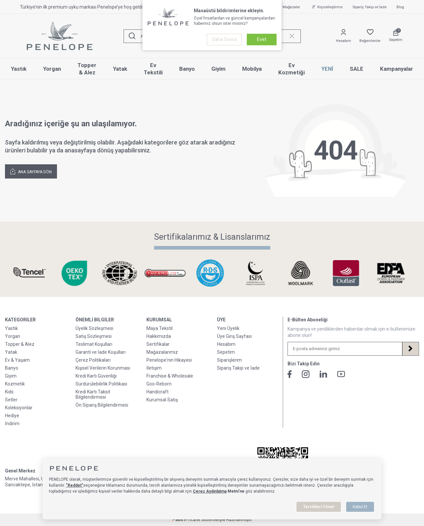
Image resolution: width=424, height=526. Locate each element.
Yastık (18, 68)
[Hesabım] (343, 36)
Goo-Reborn (159, 383)
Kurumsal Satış (162, 399)
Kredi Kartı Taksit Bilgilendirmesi (93, 394)
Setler (11, 399)
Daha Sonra (224, 39)
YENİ (327, 68)
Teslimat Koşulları (94, 344)
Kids (9, 391)
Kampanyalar (396, 68)
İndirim (12, 423)
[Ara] (132, 36)
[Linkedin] (323, 374)
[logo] (59, 36)
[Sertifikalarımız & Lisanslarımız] (31, 273)
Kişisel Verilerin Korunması (103, 368)
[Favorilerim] (370, 36)
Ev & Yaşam (17, 360)
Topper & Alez (87, 69)
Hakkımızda (158, 336)
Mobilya (252, 68)
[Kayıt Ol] (410, 348)
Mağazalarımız (162, 352)
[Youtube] (341, 374)
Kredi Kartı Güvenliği (96, 376)
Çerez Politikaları (93, 360)
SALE (356, 68)
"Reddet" (74, 485)
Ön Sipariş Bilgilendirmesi (102, 405)
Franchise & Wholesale (169, 376)
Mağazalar (287, 7)
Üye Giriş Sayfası (234, 336)
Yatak (120, 68)
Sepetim (226, 352)
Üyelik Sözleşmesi (94, 328)
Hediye (12, 415)
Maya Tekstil (159, 328)
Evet (261, 39)
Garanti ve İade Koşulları (101, 352)
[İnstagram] (306, 374)
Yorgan (52, 68)
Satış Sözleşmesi (94, 336)
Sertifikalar (158, 344)
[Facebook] (290, 374)
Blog (400, 7)
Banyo (187, 68)
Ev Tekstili (153, 69)
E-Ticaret (192, 519)
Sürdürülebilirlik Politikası (101, 383)
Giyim (218, 68)
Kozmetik (15, 383)
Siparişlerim (229, 360)
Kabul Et (360, 507)
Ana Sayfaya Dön (31, 171)
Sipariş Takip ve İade (369, 7)
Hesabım (226, 344)
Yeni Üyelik (228, 328)
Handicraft (157, 391)
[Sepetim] (395, 36)
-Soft (178, 519)
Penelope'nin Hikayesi (169, 360)
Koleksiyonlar (18, 407)
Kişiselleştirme (326, 7)
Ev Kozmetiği (291, 69)
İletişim (154, 368)
